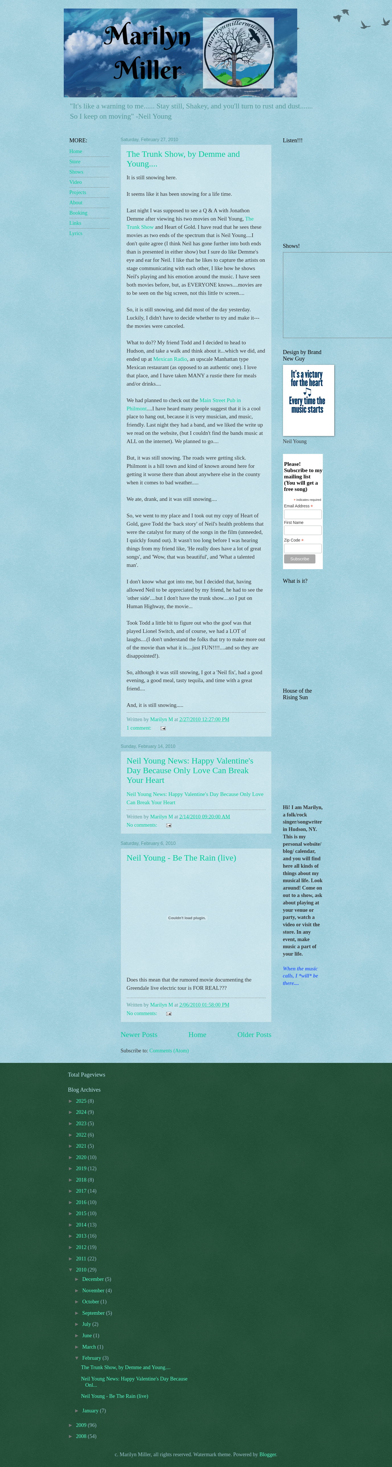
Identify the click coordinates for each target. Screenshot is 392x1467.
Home (197, 1034)
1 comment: (140, 728)
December (93, 1279)
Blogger (267, 1454)
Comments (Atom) (169, 1051)
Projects (77, 192)
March (89, 1347)
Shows (76, 172)
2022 (82, 1135)
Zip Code (294, 540)
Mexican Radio (170, 359)
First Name (293, 522)
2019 (82, 1168)
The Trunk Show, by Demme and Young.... (126, 1367)
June (87, 1335)
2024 (82, 1112)
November (94, 1290)
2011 (82, 1259)
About (76, 202)
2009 (82, 1425)
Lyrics (76, 233)
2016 (82, 1202)
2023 (82, 1123)
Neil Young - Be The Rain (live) (181, 857)
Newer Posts (139, 1034)
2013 (82, 1236)
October (91, 1302)
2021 (82, 1146)
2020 (82, 1157)
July (87, 1324)
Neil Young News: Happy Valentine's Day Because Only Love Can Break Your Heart (190, 770)
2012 (82, 1247)
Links (75, 223)
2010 (82, 1270)
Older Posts (254, 1034)
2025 (82, 1101)
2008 (82, 1436)
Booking (78, 213)
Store (75, 161)
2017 (82, 1191)
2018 (82, 1180)
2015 (82, 1213)
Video (75, 182)
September (94, 1313)
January (91, 1410)
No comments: (143, 825)
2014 (82, 1225)
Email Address (298, 506)
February (92, 1358)
